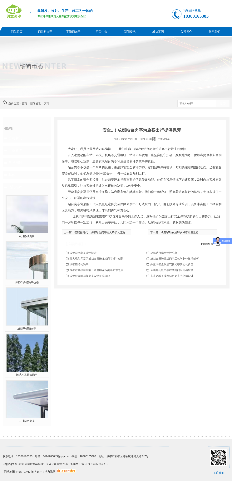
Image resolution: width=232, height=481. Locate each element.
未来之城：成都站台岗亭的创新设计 (171, 275)
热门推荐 (15, 187)
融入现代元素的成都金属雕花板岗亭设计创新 (96, 258)
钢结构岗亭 (45, 31)
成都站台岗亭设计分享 (163, 252)
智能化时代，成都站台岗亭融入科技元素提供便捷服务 (106, 232)
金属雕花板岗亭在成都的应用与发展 (171, 270)
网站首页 (16, 31)
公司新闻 (15, 138)
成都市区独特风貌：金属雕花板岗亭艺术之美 (96, 270)
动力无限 (50, 471)
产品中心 (101, 31)
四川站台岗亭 (27, 420)
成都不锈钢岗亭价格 (27, 282)
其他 (46, 103)
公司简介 (186, 31)
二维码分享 (164, 139)
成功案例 (158, 31)
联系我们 (214, 31)
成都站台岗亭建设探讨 (83, 252)
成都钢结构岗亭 (79, 264)
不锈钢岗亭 (73, 31)
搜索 (223, 103)
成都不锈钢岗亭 (26, 328)
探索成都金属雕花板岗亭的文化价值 (171, 264)
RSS (19, 471)
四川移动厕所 (27, 236)
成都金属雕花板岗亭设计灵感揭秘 (90, 275)
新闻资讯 (130, 31)
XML (27, 471)
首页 (24, 103)
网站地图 (9, 471)
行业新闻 (15, 150)
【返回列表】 (208, 244)
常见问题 (15, 163)
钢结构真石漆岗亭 (26, 374)
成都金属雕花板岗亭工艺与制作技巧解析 (174, 258)
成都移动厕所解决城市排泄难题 (180, 232)
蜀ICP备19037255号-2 (94, 463)
